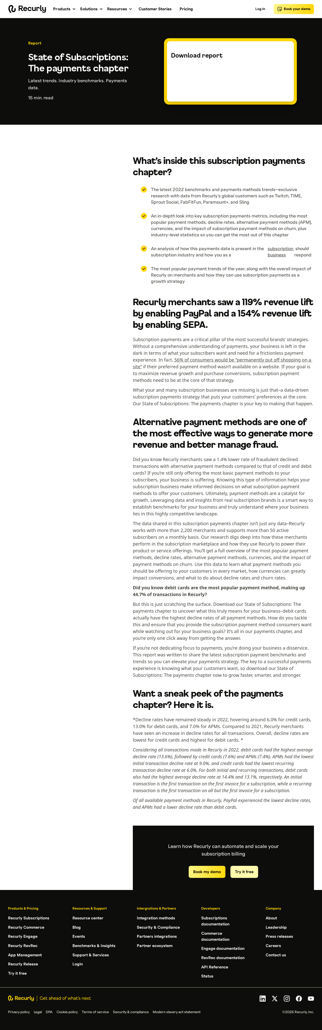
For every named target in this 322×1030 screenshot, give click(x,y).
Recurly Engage (22, 936)
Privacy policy (19, 1011)
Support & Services (90, 954)
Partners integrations (157, 936)
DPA (49, 1011)
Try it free (244, 872)
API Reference (214, 966)
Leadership (276, 927)
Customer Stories (155, 9)
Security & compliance (131, 1011)
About (271, 918)
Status (207, 975)
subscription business (281, 252)
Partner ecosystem (155, 945)
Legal (38, 1011)
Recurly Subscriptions (28, 918)
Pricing (186, 9)
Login (77, 963)
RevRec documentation (223, 957)
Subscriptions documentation (215, 921)
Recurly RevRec (22, 945)
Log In (260, 9)
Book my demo (207, 872)
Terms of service (95, 1011)
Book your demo (293, 9)
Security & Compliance (158, 927)
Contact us (276, 954)
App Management (25, 954)
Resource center (87, 918)
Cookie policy (67, 1011)
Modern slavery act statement (176, 1011)
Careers (273, 945)
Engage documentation (223, 948)
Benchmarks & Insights (93, 945)
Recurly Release (23, 963)
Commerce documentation (215, 936)
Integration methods (156, 918)
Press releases (279, 936)
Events (78, 936)
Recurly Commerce (26, 927)
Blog (76, 927)
